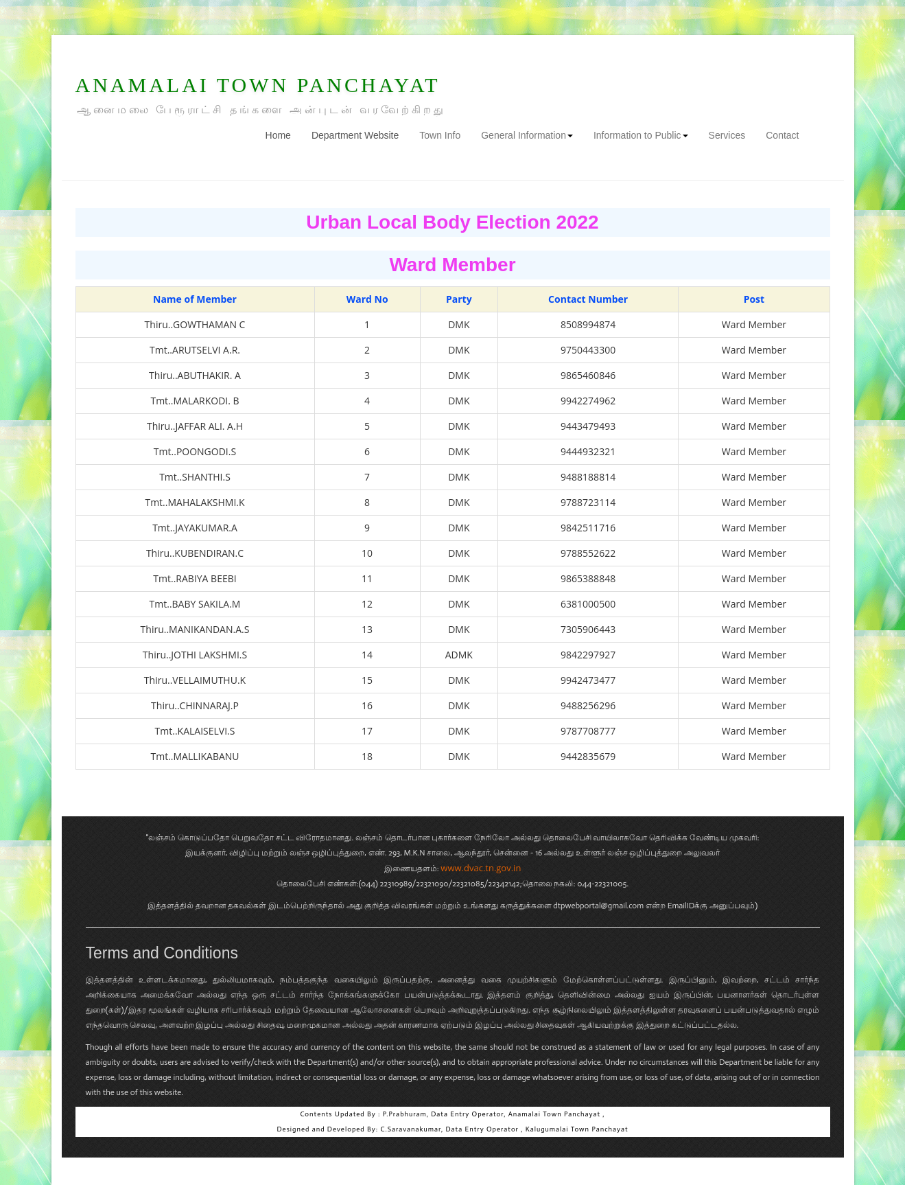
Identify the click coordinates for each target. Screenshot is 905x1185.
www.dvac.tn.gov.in (480, 868)
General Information (527, 135)
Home (283, 134)
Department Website (355, 135)
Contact (782, 135)
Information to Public (640, 135)
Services (727, 135)
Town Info (439, 135)
